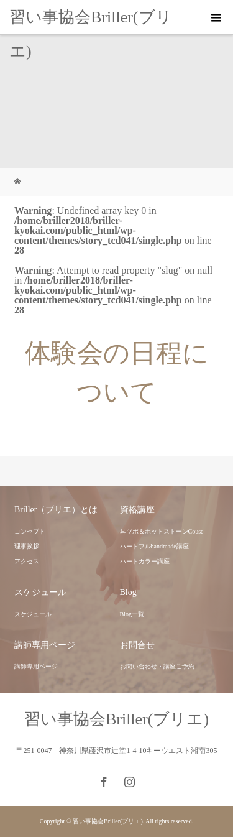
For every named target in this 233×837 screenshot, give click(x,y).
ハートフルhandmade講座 (154, 546)
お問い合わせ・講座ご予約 (157, 666)
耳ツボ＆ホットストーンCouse (162, 531)
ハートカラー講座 (145, 561)
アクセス (26, 561)
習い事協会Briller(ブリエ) (90, 34)
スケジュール (33, 614)
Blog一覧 (132, 614)
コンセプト (29, 531)
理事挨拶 (26, 546)
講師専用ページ (36, 666)
